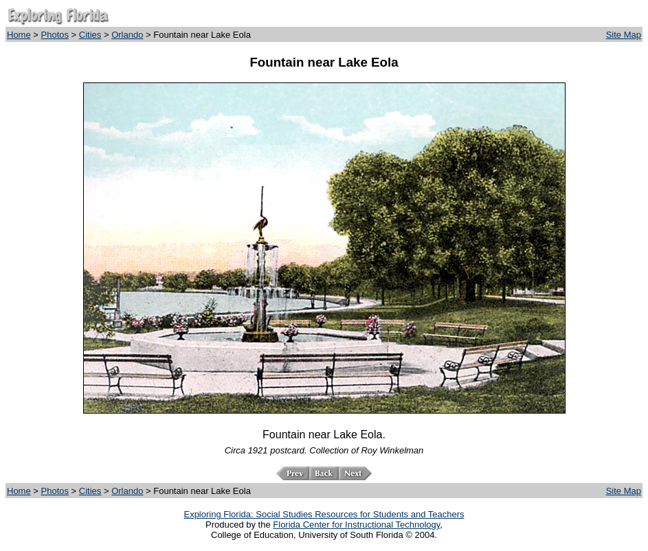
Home (19, 35)
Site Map (623, 35)
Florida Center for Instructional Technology (356, 524)
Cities (90, 35)
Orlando (127, 35)
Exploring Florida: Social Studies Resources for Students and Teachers (323, 514)
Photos (55, 35)
